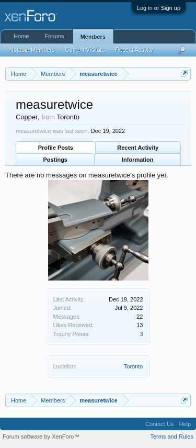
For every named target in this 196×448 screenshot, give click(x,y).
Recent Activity (137, 147)
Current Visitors (85, 50)
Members (93, 36)
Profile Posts (55, 147)
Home (21, 36)
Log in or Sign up (158, 8)
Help (185, 424)
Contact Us (159, 424)
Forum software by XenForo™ (41, 436)
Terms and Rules (171, 436)
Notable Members (32, 50)
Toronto (133, 366)
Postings (55, 159)
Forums (54, 36)
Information (138, 159)
